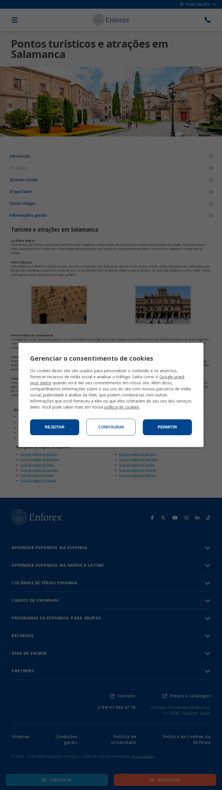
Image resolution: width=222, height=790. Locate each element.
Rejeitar (54, 427)
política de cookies (121, 407)
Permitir (167, 427)
